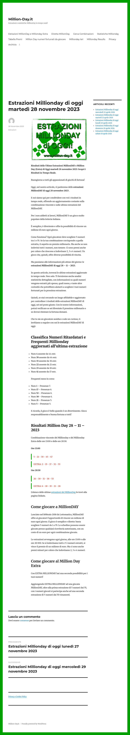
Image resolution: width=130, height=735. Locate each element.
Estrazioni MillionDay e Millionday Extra (28, 34)
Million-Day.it (20, 19)
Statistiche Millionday (108, 34)
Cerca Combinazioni (83, 34)
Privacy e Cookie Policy (17, 697)
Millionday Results (96, 39)
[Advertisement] (65, 66)
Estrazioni (12, 130)
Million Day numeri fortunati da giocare (46, 39)
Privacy (112, 39)
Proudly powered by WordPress (34, 724)
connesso (24, 620)
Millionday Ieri (76, 39)
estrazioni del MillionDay (63, 492)
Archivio (12, 44)
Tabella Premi (15, 39)
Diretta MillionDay (60, 34)
